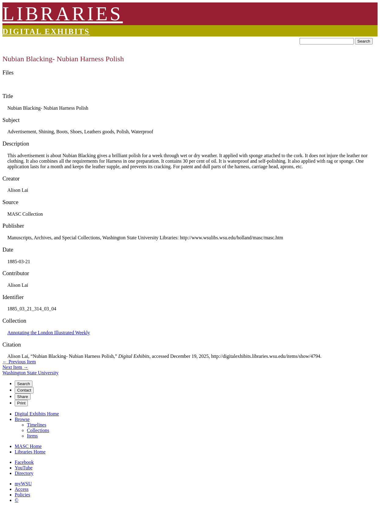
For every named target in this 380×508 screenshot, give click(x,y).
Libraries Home (30, 451)
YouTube (23, 467)
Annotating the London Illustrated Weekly (48, 332)
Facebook (24, 462)
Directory (24, 473)
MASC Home (28, 446)
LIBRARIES (62, 14)
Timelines (36, 424)
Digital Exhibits (46, 31)
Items (32, 435)
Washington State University (30, 372)
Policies (22, 494)
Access (21, 489)
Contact (24, 390)
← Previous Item (19, 361)
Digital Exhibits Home (37, 413)
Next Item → (15, 367)
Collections (38, 430)
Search (363, 41)
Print (21, 403)
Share (22, 396)
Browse (22, 419)
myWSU (23, 483)
